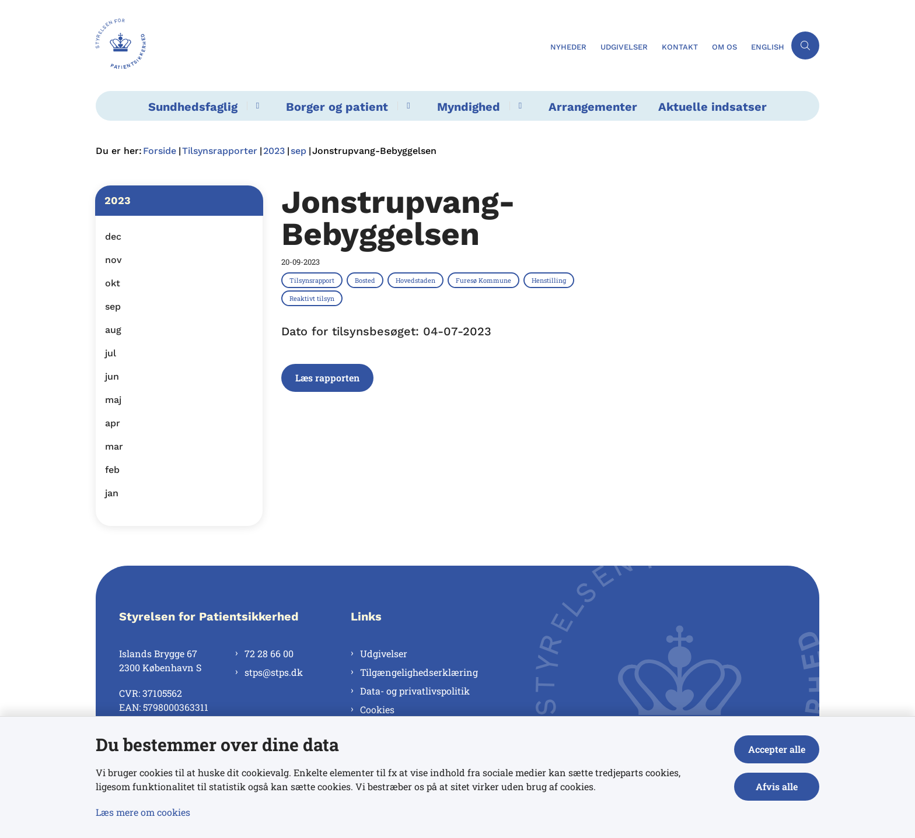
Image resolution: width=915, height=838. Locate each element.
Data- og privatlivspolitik (415, 691)
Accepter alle (776, 749)
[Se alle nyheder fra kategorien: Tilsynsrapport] (313, 280)
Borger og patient (337, 107)
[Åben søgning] (805, 45)
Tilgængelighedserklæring (419, 672)
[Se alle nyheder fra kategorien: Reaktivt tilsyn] (313, 298)
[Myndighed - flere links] (518, 105)
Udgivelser (383, 653)
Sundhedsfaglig (193, 107)
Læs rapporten (327, 377)
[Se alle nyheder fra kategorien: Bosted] (366, 280)
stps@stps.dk (274, 672)
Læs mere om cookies (143, 812)
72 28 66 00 (269, 653)
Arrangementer (593, 107)
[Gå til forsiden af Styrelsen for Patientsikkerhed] (319, 45)
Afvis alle (777, 786)
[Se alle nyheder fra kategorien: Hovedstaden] (416, 280)
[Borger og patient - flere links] (406, 105)
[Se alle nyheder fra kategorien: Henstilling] (550, 280)
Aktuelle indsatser (712, 107)
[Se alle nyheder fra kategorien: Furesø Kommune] (485, 280)
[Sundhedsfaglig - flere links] (256, 105)
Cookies (377, 709)
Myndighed (468, 107)
